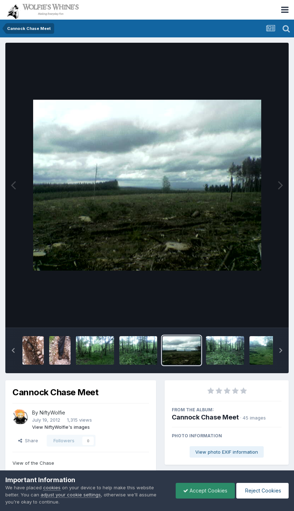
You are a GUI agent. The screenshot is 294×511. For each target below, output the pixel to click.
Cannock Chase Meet (205, 417)
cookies (52, 487)
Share (28, 440)
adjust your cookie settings (71, 494)
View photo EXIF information (226, 452)
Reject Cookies (262, 490)
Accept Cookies (205, 490)
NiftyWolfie (52, 413)
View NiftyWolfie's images (61, 427)
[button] (13, 350)
